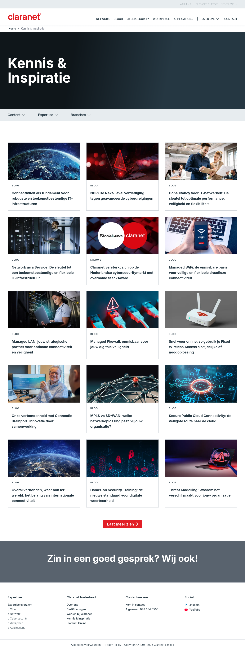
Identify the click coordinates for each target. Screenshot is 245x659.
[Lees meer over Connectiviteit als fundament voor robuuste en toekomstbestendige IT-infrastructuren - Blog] (44, 177)
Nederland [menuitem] (229, 4)
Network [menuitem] (103, 19)
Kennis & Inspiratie (78, 618)
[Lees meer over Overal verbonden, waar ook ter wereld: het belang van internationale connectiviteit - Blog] (44, 473)
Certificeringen (76, 609)
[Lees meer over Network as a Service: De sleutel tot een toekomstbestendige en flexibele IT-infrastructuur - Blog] (44, 251)
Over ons (72, 604)
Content (17, 115)
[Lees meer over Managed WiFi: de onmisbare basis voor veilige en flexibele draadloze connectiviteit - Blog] (201, 251)
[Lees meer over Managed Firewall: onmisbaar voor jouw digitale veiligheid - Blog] (122, 325)
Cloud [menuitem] (118, 19)
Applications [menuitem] (183, 19)
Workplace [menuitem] (161, 19)
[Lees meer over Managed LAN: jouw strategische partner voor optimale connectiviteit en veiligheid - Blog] (44, 325)
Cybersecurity (19, 618)
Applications (17, 627)
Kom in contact (135, 604)
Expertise (48, 115)
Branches (81, 115)
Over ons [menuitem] (211, 19)
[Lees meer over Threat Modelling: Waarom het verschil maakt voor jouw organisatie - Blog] (201, 473)
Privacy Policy (112, 644)
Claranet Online (76, 623)
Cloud (13, 609)
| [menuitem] (197, 19)
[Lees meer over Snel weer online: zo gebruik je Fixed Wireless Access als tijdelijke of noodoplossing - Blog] (201, 325)
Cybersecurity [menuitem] (138, 19)
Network (15, 613)
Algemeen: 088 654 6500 (142, 609)
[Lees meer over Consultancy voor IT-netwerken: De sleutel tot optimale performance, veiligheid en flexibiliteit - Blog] (201, 177)
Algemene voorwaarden (86, 644)
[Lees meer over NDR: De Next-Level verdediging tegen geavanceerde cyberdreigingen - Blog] (122, 177)
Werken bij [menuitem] (186, 4)
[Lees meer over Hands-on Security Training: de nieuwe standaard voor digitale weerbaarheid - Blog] (122, 473)
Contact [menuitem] (230, 19)
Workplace (16, 623)
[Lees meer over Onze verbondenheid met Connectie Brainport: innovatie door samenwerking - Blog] (44, 399)
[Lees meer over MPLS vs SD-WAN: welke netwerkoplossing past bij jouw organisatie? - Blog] (122, 399)
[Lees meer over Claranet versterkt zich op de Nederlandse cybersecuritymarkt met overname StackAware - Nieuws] (122, 251)
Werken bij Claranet (79, 613)
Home (12, 28)
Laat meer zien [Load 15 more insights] (123, 524)
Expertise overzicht (20, 604)
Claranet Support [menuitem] (207, 4)
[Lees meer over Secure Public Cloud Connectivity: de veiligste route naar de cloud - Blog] (201, 399)
